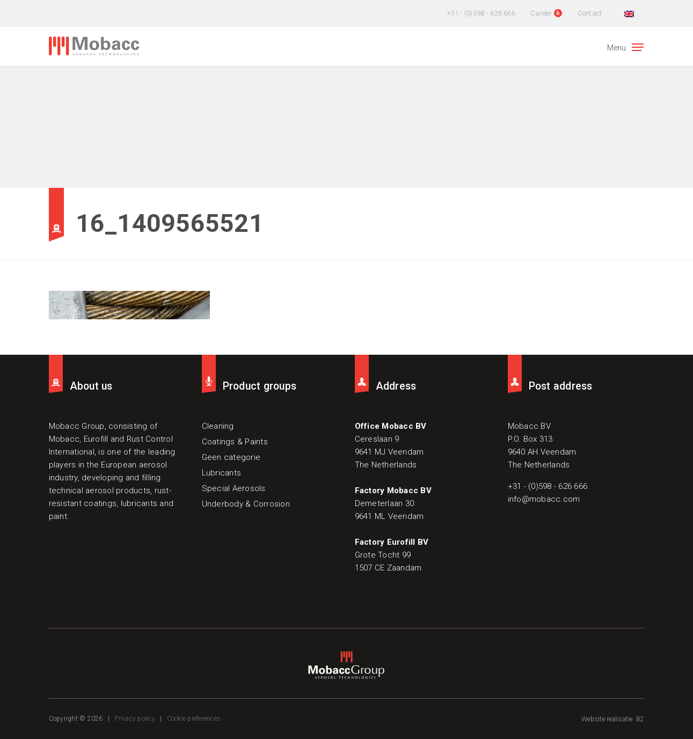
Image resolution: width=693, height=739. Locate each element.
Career (541, 13)
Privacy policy (134, 718)
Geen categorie (231, 457)
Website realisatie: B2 (613, 719)
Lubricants (222, 473)
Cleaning (218, 426)
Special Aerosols (234, 488)
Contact (590, 13)
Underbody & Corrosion (246, 504)
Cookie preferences (194, 718)
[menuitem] (628, 13)
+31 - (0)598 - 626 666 (481, 13)
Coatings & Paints (235, 442)
